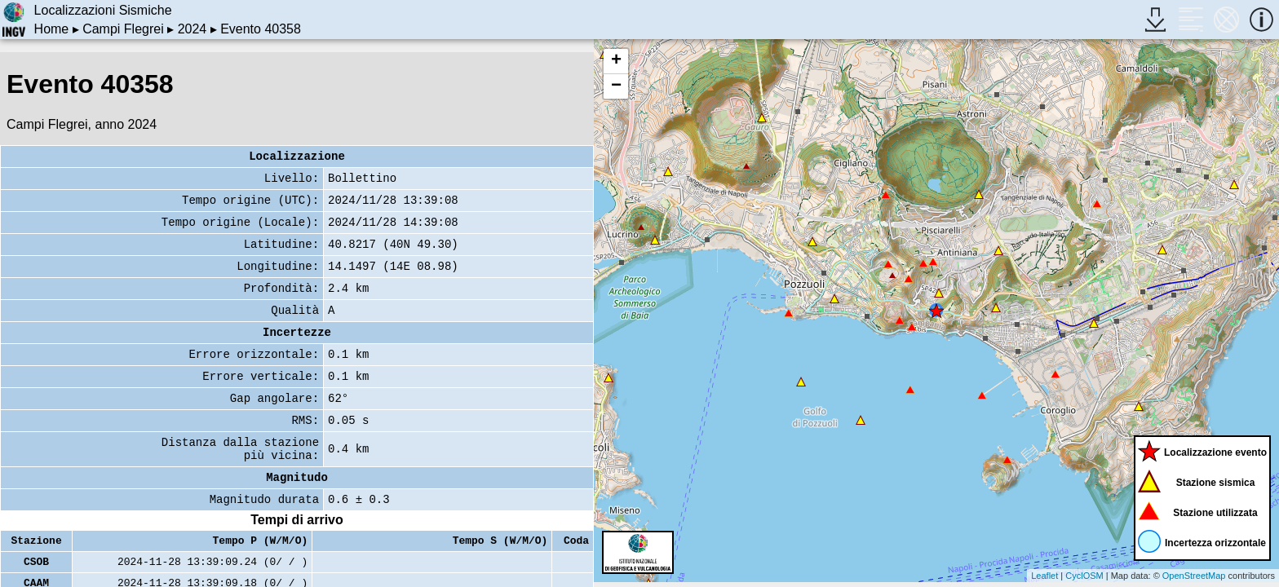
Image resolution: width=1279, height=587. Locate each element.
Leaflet (1044, 575)
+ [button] (616, 61)
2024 (192, 29)
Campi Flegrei (123, 29)
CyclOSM (1084, 575)
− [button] (616, 86)
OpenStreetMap (1194, 575)
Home (51, 29)
